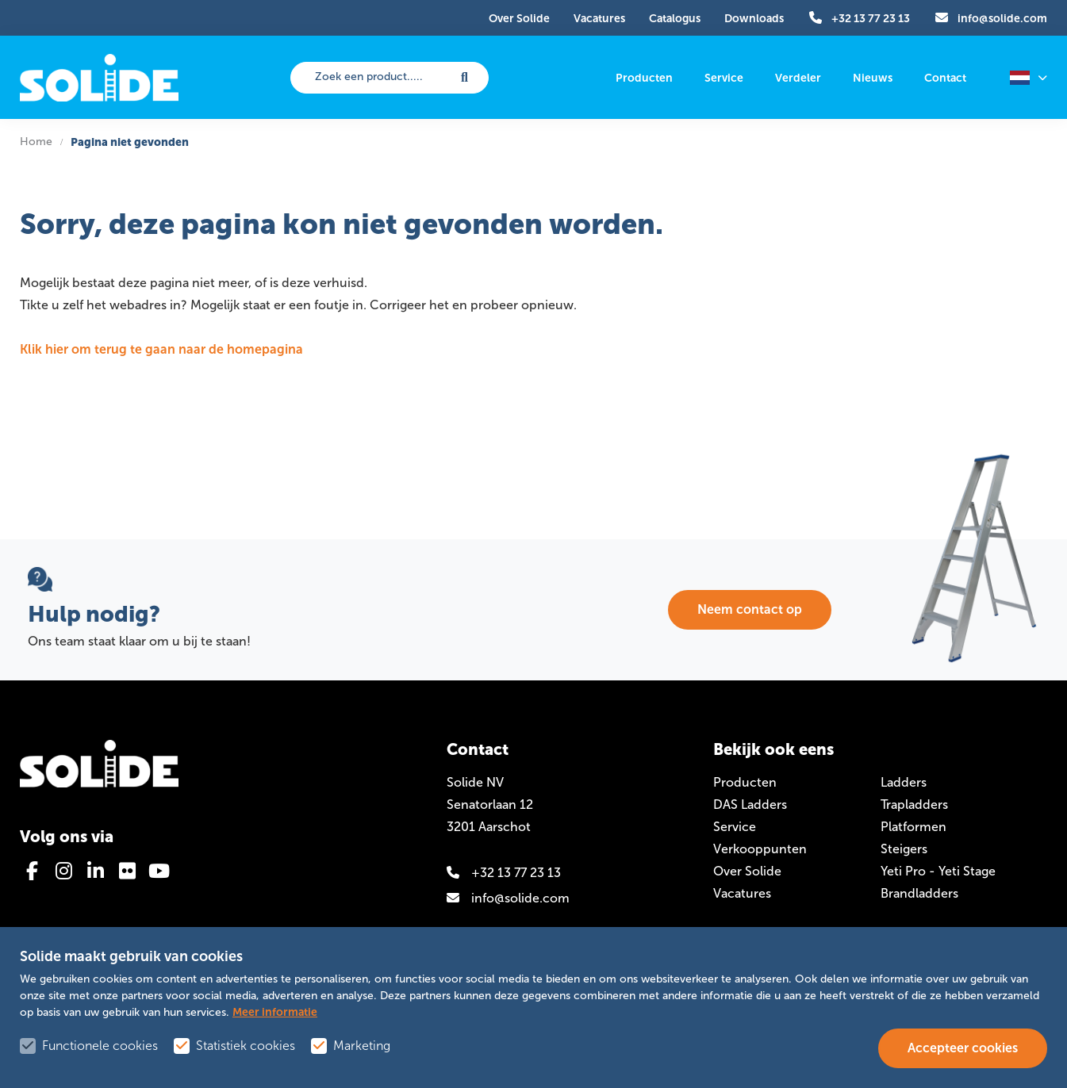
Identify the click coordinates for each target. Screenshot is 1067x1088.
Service (734, 826)
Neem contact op (749, 609)
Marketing (361, 1045)
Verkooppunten (760, 849)
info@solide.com (508, 898)
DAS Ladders (750, 804)
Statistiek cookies (245, 1045)
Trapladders (914, 804)
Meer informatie (274, 1012)
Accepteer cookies (963, 1048)
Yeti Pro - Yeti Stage (938, 871)
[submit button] (465, 78)
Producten (745, 782)
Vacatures (742, 893)
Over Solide (747, 871)
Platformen (913, 826)
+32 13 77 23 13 (504, 872)
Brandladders (919, 893)
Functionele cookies (100, 1045)
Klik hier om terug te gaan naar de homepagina (161, 349)
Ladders (904, 782)
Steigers (904, 849)
